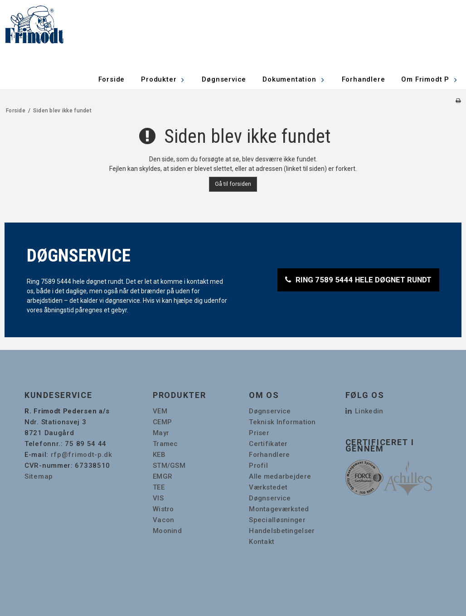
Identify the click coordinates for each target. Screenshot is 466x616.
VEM (160, 411)
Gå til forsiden (233, 184)
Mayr (161, 433)
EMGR (162, 476)
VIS (158, 498)
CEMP (162, 422)
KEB (159, 455)
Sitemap (38, 476)
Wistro (163, 509)
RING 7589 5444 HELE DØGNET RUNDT (364, 279)
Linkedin (364, 411)
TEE (159, 487)
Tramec (165, 444)
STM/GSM (169, 465)
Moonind (167, 531)
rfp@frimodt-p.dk (81, 455)
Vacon (163, 520)
